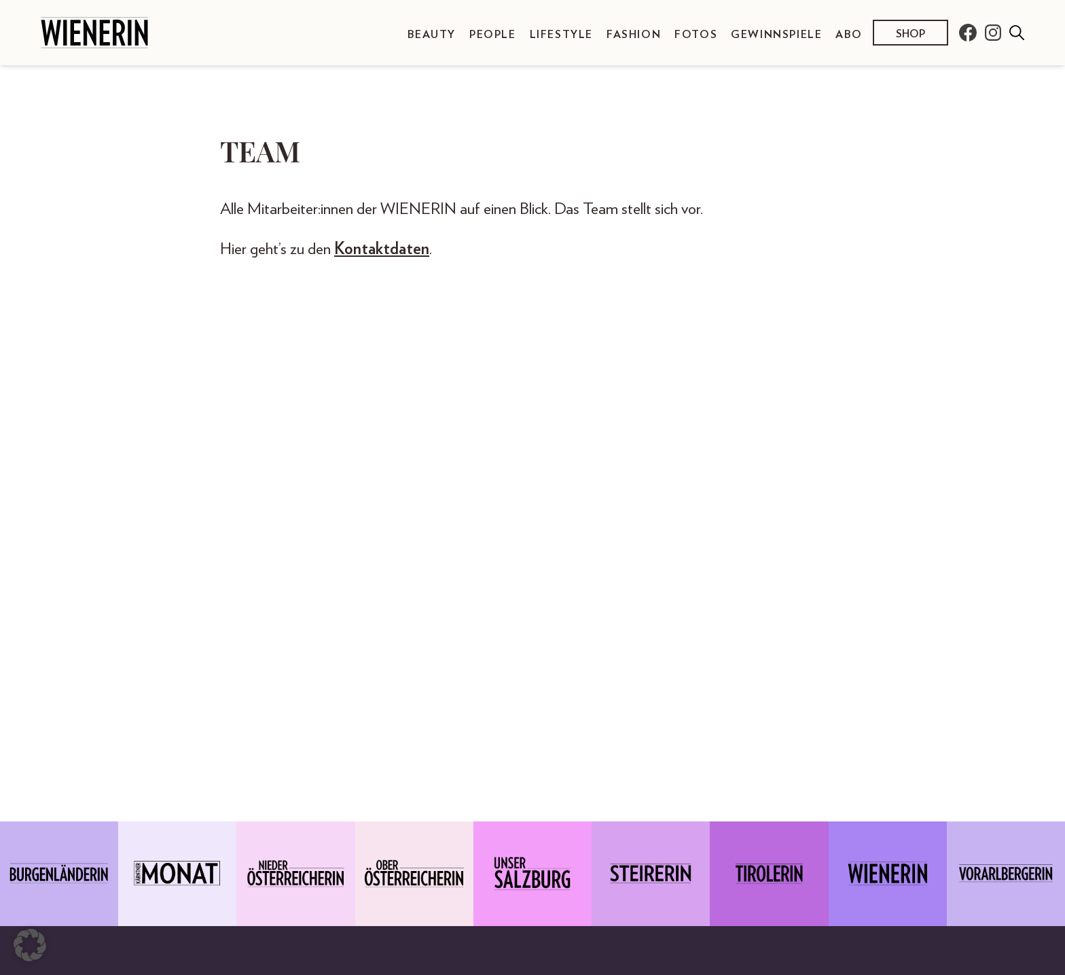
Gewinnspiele (776, 34)
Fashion (634, 34)
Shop (910, 34)
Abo (848, 34)
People (492, 34)
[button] (30, 945)
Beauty (432, 34)
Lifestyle (561, 34)
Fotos (695, 34)
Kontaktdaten (381, 249)
